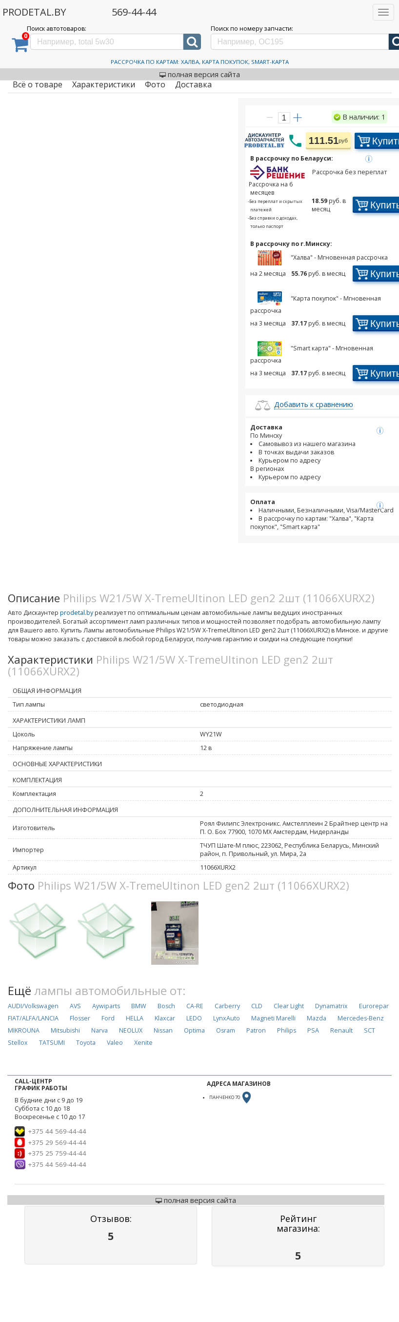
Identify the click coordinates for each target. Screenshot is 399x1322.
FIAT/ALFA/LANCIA (33, 1018)
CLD (256, 1006)
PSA (313, 1030)
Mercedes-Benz (361, 1018)
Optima (194, 1030)
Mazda (316, 1018)
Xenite (143, 1042)
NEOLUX (130, 1030)
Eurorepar (374, 1006)
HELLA (134, 1018)
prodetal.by (76, 613)
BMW (138, 1006)
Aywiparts (106, 1006)
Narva (99, 1030)
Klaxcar (165, 1018)
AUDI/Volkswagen (33, 1006)
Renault (341, 1030)
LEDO (194, 1018)
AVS (75, 1006)
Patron (256, 1030)
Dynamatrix (331, 1006)
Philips (286, 1030)
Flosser (80, 1018)
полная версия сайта (200, 74)
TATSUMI (52, 1042)
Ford (108, 1018)
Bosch (166, 1006)
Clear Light (289, 1006)
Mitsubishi (65, 1030)
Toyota (86, 1042)
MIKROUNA (24, 1030)
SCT (369, 1030)
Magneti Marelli (273, 1018)
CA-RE (194, 1006)
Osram (225, 1030)
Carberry (227, 1006)
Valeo (115, 1042)
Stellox (18, 1042)
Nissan (163, 1030)
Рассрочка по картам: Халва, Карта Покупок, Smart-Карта (200, 61)
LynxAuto (226, 1018)
